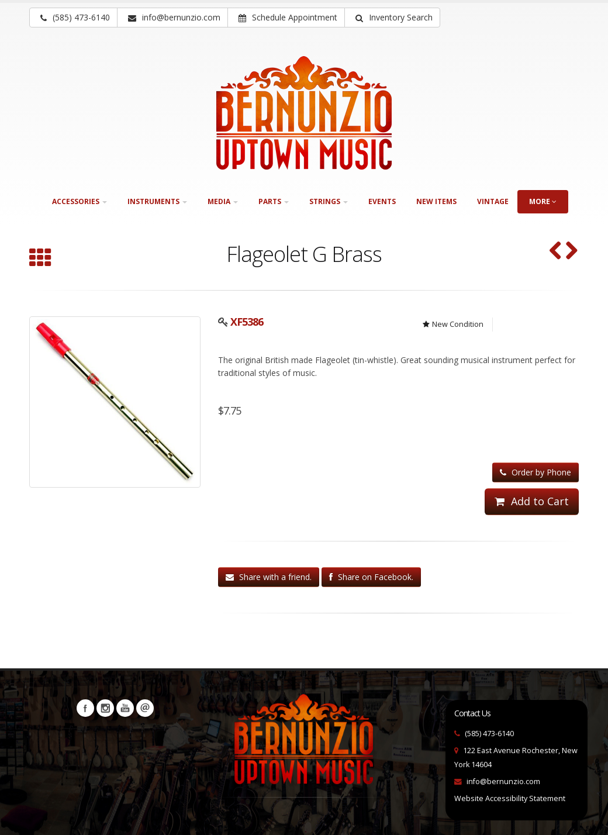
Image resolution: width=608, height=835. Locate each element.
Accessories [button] (79, 201)
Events (382, 201)
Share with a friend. (269, 576)
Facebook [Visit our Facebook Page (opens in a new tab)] (85, 708)
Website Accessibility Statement (509, 798)
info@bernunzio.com (503, 781)
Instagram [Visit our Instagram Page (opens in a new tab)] (105, 708)
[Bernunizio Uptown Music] (304, 113)
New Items (436, 201)
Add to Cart (532, 501)
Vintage (493, 201)
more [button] (543, 201)
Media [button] (223, 201)
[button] (392, 17)
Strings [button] (328, 201)
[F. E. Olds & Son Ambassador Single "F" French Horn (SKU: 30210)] (555, 251)
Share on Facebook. (371, 576)
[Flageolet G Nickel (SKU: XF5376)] (571, 251)
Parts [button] (273, 201)
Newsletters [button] (145, 708)
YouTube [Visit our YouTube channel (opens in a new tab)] (125, 708)
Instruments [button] (157, 201)
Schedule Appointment (288, 17)
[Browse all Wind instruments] (40, 259)
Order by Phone (535, 472)
